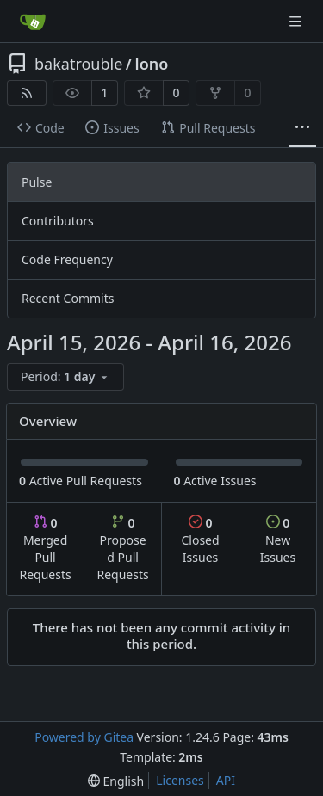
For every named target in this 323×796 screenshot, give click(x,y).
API (225, 780)
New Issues (277, 540)
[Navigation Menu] (297, 21)
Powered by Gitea (84, 737)
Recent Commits (68, 298)
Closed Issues (200, 540)
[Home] (33, 21)
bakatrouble (78, 63)
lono (152, 63)
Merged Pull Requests (45, 549)
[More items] (302, 128)
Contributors (58, 221)
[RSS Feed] (27, 93)
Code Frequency (67, 259)
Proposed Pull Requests (123, 549)
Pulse (37, 182)
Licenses (180, 780)
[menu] (65, 377)
